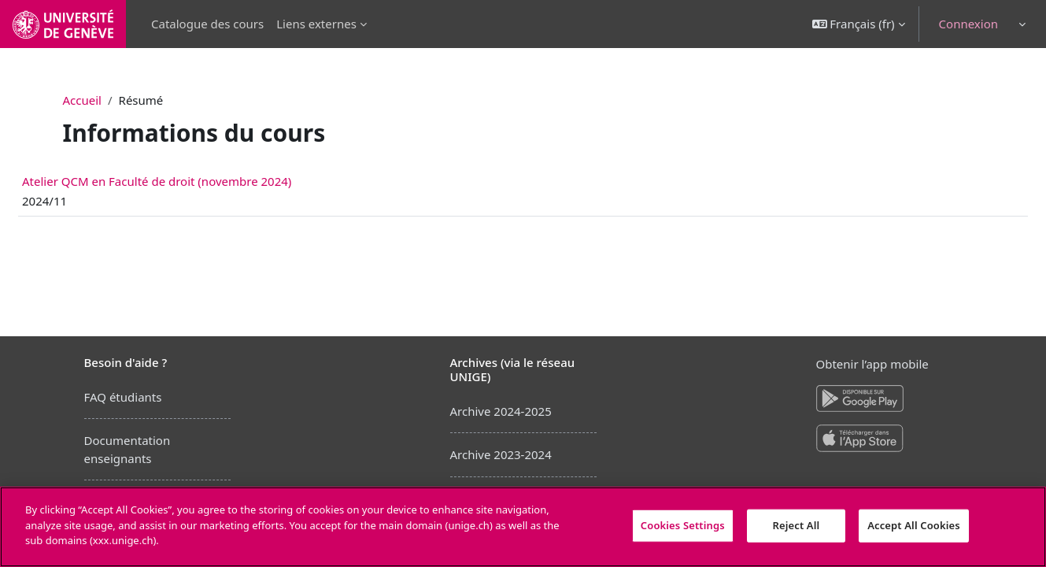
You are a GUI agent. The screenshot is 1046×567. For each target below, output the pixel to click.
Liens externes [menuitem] (316, 24)
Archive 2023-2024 (501, 454)
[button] (858, 24)
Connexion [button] (968, 24)
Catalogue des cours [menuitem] (207, 24)
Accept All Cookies (913, 525)
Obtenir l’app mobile (872, 364)
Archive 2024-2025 (501, 411)
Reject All (796, 525)
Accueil (82, 100)
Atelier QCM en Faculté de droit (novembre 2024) (194, 181)
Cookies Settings (683, 525)
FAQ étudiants (123, 397)
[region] (523, 527)
